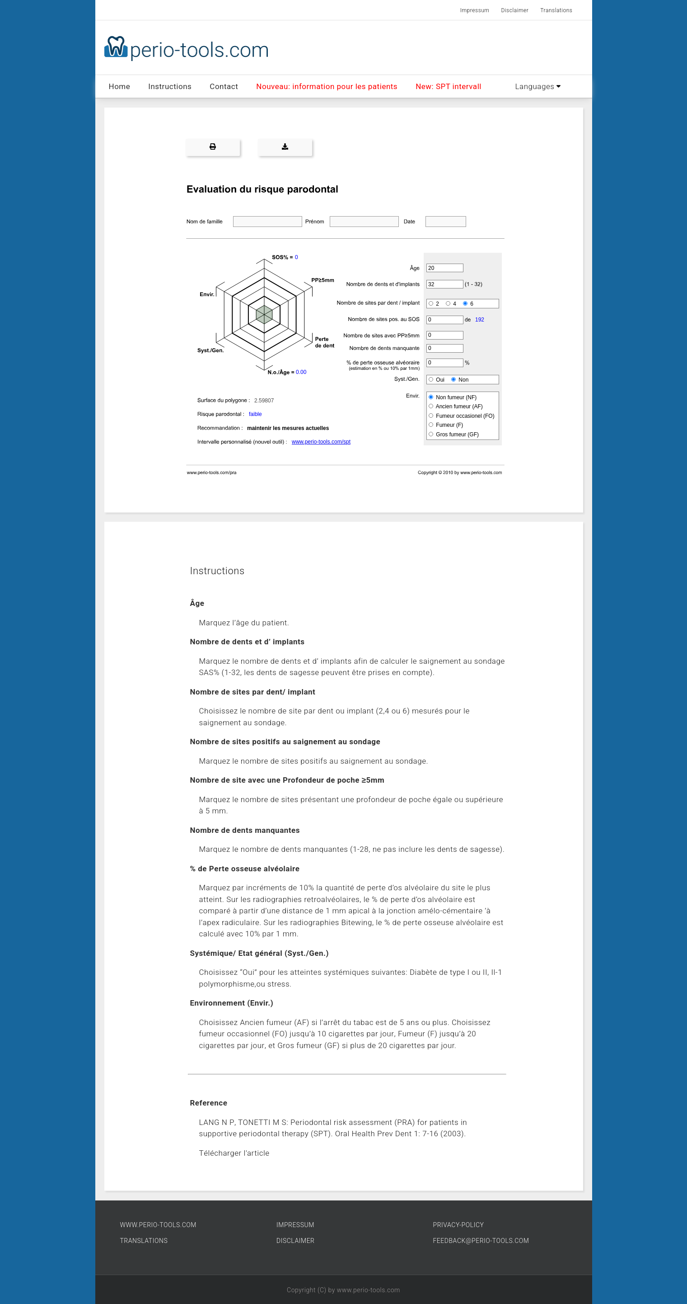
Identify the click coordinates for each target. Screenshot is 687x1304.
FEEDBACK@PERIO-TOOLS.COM (481, 1241)
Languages (538, 86)
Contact (224, 86)
